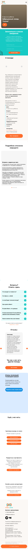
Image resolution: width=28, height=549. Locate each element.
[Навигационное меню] (26, 2)
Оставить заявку (14, 52)
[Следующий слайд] (27, 343)
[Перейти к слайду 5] (16, 187)
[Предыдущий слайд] (1, 343)
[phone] (14, 49)
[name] (14, 44)
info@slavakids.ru (10, 514)
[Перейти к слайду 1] (11, 187)
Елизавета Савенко (11, 130)
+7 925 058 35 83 (9, 512)
